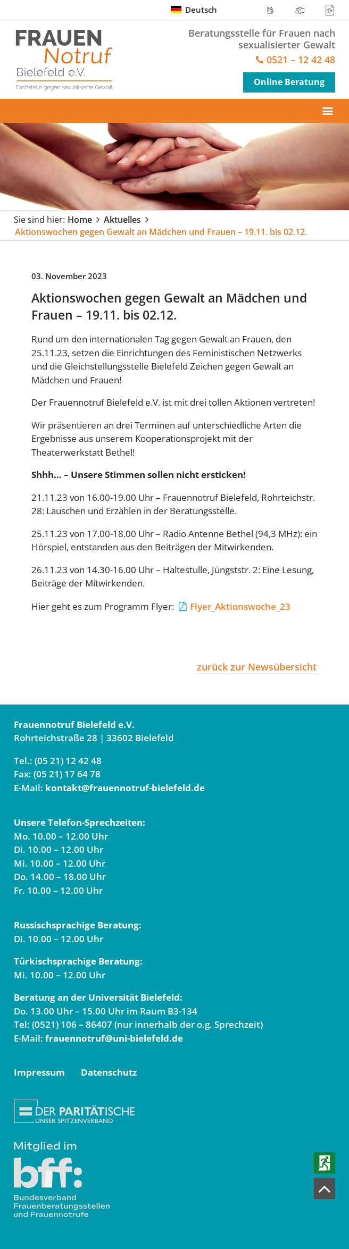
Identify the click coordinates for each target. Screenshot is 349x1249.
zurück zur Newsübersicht (257, 666)
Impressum (39, 1072)
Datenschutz (109, 1072)
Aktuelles (122, 219)
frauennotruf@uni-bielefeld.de (114, 1038)
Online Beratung (289, 82)
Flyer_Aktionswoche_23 (240, 606)
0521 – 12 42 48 (301, 60)
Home (80, 219)
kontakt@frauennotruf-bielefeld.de (125, 788)
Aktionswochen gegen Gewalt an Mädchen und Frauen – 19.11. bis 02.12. (161, 232)
